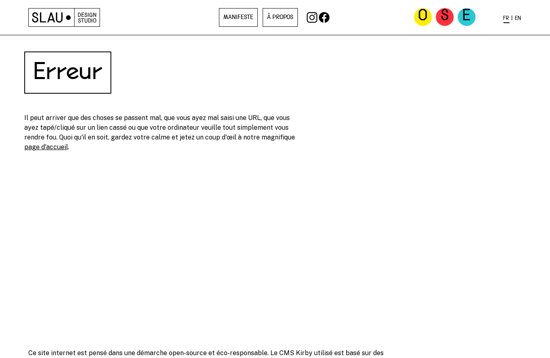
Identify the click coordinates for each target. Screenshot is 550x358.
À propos (280, 17)
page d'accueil (46, 147)
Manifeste (238, 17)
